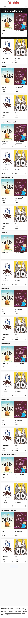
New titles (4, 66)
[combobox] (11, 6)
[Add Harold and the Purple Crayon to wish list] (25, 36)
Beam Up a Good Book (7, 177)
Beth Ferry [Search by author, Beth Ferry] (4, 32)
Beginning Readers (6, 399)
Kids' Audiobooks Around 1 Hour (9, 510)
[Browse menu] (26, 6)
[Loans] (24, 6)
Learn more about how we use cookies (13, 613)
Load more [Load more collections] (14, 566)
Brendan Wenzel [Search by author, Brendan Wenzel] (5, 58)
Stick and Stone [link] (5, 30)
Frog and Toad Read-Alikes (14, 11)
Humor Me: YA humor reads (8, 122)
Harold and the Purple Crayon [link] (20, 30)
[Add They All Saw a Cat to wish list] (12, 62)
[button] (12, 30)
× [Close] (26, 609)
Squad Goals (4, 233)
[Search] (1, 6)
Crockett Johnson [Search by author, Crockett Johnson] (19, 32)
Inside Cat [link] (17, 57)
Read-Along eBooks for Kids (8, 455)
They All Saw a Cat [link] (5, 57)
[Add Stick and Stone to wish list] (12, 36)
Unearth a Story (5, 344)
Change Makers (5, 288)
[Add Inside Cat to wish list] (25, 62)
